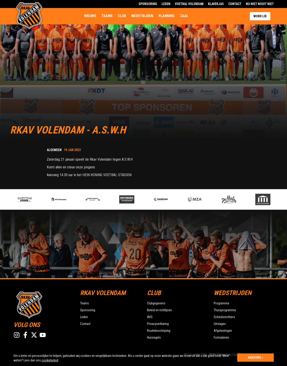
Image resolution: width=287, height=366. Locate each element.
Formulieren (221, 337)
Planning (166, 16)
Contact (234, 4)
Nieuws (90, 16)
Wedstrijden (142, 16)
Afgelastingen (223, 330)
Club (122, 16)
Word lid (260, 16)
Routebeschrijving (158, 330)
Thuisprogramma (225, 310)
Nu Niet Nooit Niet (260, 4)
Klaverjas (216, 4)
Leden (166, 4)
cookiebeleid (50, 360)
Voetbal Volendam (189, 4)
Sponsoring (148, 4)
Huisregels (154, 337)
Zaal (184, 16)
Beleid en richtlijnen (159, 310)
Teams (107, 16)
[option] (100, 199)
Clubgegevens (156, 303)
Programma (221, 303)
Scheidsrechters (224, 317)
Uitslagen (220, 324)
